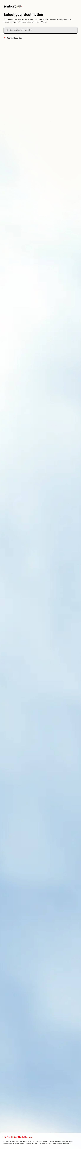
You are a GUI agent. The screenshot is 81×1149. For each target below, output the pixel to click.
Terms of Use (46, 1143)
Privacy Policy (35, 1143)
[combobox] (40, 30)
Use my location (13, 37)
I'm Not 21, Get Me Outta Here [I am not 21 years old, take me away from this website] (18, 1137)
